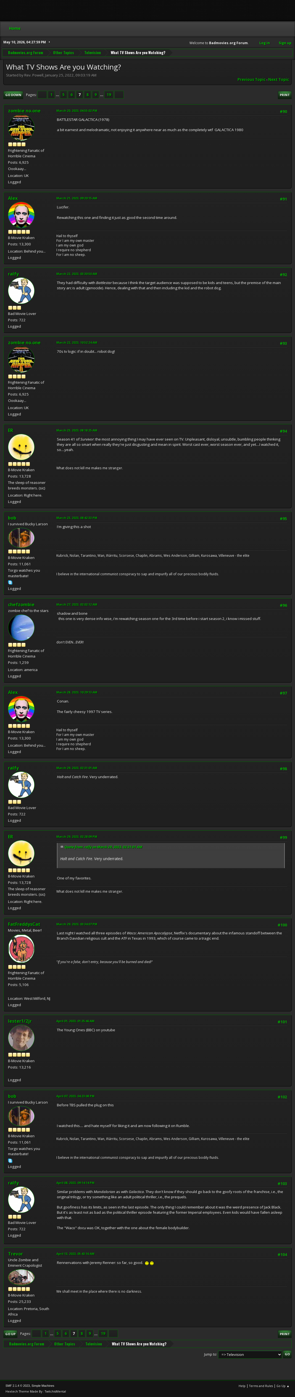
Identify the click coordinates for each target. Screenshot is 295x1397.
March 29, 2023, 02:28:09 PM (76, 836)
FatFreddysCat (24, 924)
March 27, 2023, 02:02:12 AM (76, 604)
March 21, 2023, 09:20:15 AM (76, 198)
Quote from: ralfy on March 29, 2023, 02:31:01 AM (103, 847)
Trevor (15, 1254)
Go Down (13, 95)
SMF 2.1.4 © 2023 (18, 1385)
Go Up (10, 1334)
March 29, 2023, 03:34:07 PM (76, 924)
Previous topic (251, 79)
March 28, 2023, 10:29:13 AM (76, 692)
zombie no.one (24, 111)
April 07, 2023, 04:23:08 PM (75, 1096)
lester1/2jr (20, 1021)
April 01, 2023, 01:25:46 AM (75, 1021)
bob (12, 518)
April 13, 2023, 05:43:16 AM (75, 1254)
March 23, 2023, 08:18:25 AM (76, 430)
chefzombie (21, 604)
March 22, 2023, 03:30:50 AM (76, 274)
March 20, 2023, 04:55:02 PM (76, 110)
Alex (13, 198)
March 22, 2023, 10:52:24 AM (76, 342)
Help (242, 1386)
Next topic (278, 79)
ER (10, 430)
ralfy (13, 274)
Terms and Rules (261, 1386)
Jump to (210, 1354)
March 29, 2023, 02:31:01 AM (76, 768)
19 (109, 94)
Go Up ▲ (282, 1386)
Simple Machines (42, 1385)
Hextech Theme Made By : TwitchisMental (36, 1391)
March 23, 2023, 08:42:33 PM (76, 518)
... (58, 94)
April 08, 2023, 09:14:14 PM (75, 1183)
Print (285, 95)
